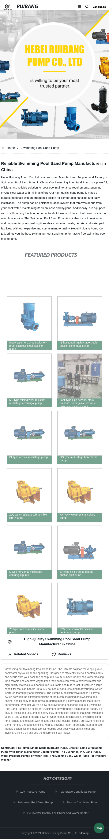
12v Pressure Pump (34, 791)
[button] (79, 7)
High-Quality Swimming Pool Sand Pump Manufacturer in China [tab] (49, 641)
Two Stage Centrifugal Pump (79, 791)
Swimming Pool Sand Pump (40, 147)
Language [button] (99, 6)
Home (11, 147)
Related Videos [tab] (23, 654)
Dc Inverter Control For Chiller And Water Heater (59, 813)
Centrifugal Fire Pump (15, 747)
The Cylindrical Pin (72, 751)
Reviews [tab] (61, 654)
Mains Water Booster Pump (41, 751)
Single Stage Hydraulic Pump (48, 747)
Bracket (73, 747)
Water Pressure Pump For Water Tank (24, 755)
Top (99, 828)
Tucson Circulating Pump (84, 802)
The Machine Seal (61, 755)
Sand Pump (93, 751)
